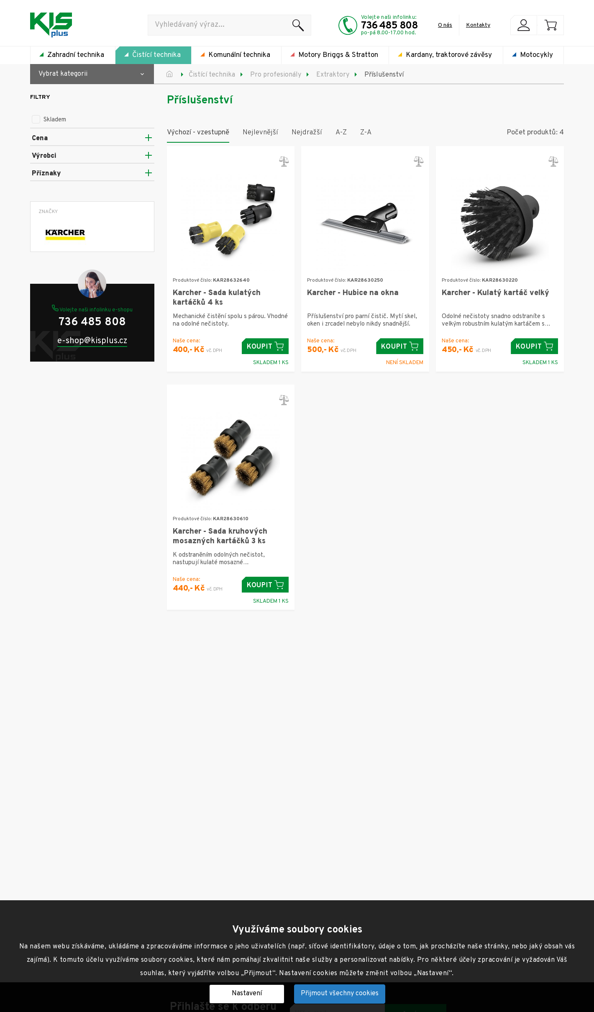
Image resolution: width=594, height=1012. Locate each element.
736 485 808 (389, 26)
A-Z (341, 132)
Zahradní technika (75, 55)
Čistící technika (156, 55)
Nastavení (247, 993)
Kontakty (478, 25)
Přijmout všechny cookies (340, 993)
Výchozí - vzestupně (198, 132)
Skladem (49, 120)
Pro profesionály (275, 75)
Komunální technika (239, 55)
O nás (445, 25)
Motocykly (536, 55)
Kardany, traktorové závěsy (449, 55)
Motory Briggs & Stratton (338, 55)
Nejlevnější (260, 132)
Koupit (265, 346)
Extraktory (332, 75)
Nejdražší (307, 132)
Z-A (365, 132)
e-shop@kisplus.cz (92, 341)
